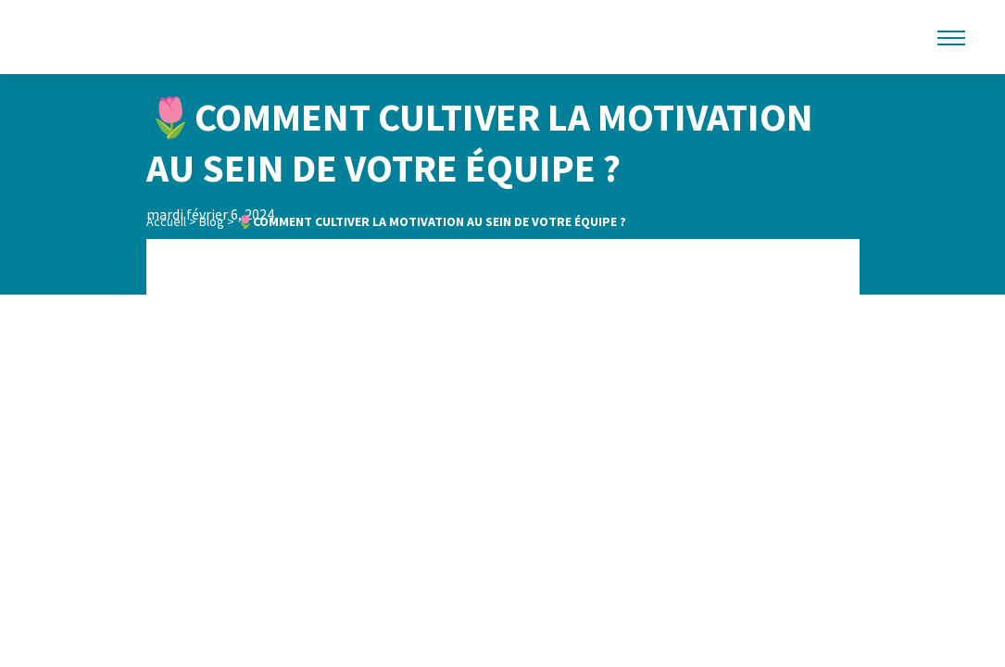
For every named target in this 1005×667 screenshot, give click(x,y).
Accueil (166, 221)
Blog (211, 221)
